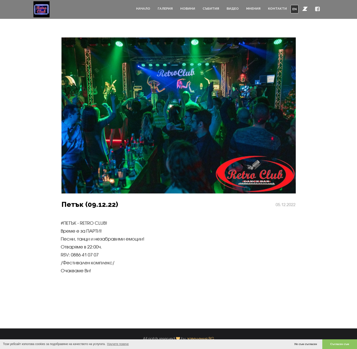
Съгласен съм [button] (339, 344)
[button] (304, 8)
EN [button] (294, 9)
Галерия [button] (165, 8)
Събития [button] (211, 8)
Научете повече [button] (118, 344)
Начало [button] (143, 8)
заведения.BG (200, 338)
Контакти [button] (277, 8)
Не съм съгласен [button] (306, 344)
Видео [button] (233, 8)
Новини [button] (187, 8)
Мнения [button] (253, 8)
